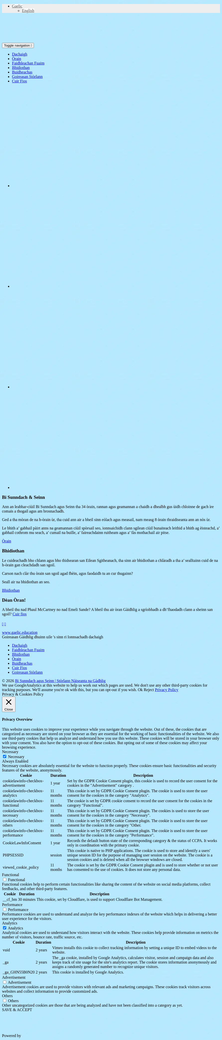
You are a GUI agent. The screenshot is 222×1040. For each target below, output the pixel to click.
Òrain (16, 59)
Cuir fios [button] (19, 614)
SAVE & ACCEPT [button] (17, 1010)
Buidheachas (22, 72)
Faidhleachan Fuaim (28, 63)
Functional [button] (10, 875)
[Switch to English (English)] (28, 10)
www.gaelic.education (19, 632)
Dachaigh (19, 54)
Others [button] (7, 996)
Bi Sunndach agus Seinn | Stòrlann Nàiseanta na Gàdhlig (60, 681)
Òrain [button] (6, 541)
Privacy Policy (166, 690)
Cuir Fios (19, 81)
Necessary (16, 757)
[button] (17, 6)
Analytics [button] (9, 923)
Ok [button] (140, 690)
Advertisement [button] (13, 977)
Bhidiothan (21, 67)
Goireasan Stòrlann (27, 76)
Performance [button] (12, 905)
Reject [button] (149, 690)
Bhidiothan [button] (11, 590)
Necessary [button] (10, 752)
